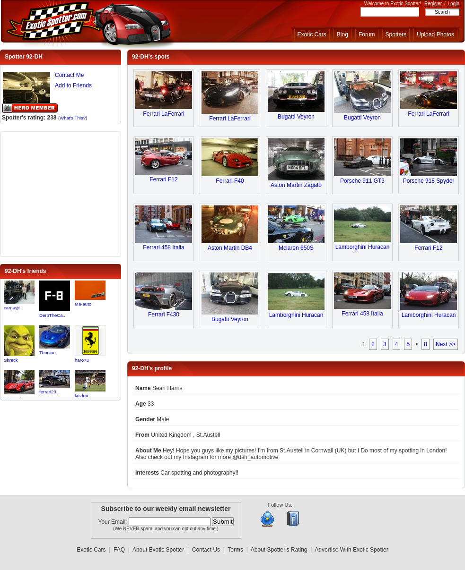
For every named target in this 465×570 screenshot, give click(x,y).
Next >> (446, 344)
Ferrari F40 (230, 181)
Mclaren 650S (296, 248)
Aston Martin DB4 (230, 248)
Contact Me (69, 75)
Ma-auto (83, 303)
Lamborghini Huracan (362, 247)
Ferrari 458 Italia (163, 247)
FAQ (119, 549)
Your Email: (113, 522)
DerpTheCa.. (52, 315)
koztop (81, 395)
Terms (235, 549)
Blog (342, 34)
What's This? (73, 117)
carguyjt (12, 307)
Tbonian (47, 352)
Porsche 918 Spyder (429, 181)
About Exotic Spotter (158, 549)
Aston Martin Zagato (296, 185)
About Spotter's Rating (279, 549)
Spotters (396, 34)
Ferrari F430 (163, 314)
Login (453, 3)
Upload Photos (435, 34)
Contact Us (206, 549)
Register (433, 3)
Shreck (11, 360)
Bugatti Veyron (296, 116)
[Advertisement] (60, 193)
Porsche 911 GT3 (362, 181)
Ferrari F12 (163, 179)
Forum (367, 34)
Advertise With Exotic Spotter (351, 549)
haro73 (82, 360)
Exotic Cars (312, 34)
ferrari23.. (49, 391)
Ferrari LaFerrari (163, 114)
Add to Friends (73, 85)
